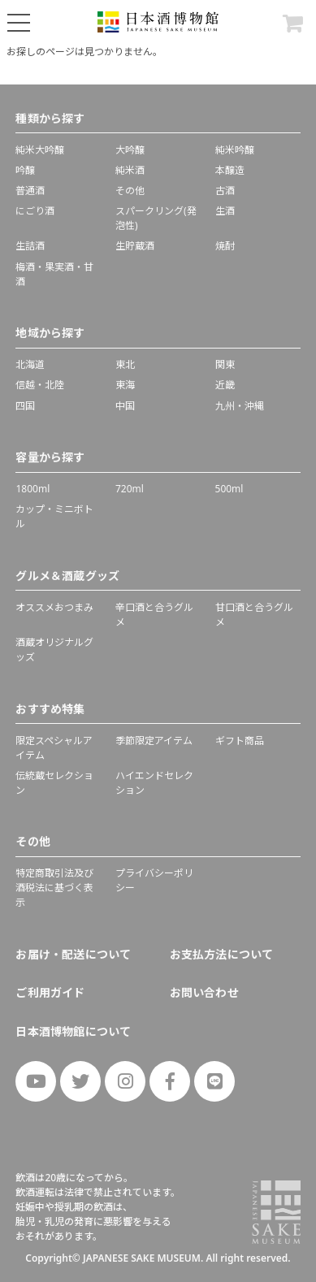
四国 (25, 406)
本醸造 (230, 170)
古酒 (225, 190)
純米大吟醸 (39, 150)
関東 (225, 364)
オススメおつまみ (54, 607)
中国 (125, 406)
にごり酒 (34, 211)
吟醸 (25, 170)
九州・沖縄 (239, 406)
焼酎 (225, 246)
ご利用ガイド (49, 992)
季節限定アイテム (154, 740)
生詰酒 (30, 246)
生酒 (225, 211)
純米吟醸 (234, 150)
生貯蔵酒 (134, 246)
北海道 (30, 364)
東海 (125, 385)
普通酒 (30, 190)
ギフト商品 (239, 740)
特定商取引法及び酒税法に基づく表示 (54, 887)
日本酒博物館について (73, 1031)
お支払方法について (222, 954)
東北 (125, 364)
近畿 (225, 385)
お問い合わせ (204, 992)
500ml (229, 489)
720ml (129, 489)
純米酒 (130, 170)
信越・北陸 (39, 385)
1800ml (32, 489)
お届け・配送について (73, 954)
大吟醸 (130, 150)
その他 (130, 190)
